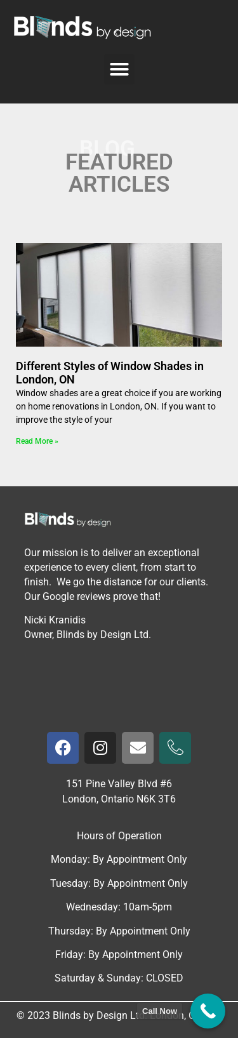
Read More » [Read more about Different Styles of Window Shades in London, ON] (37, 441)
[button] (119, 69)
